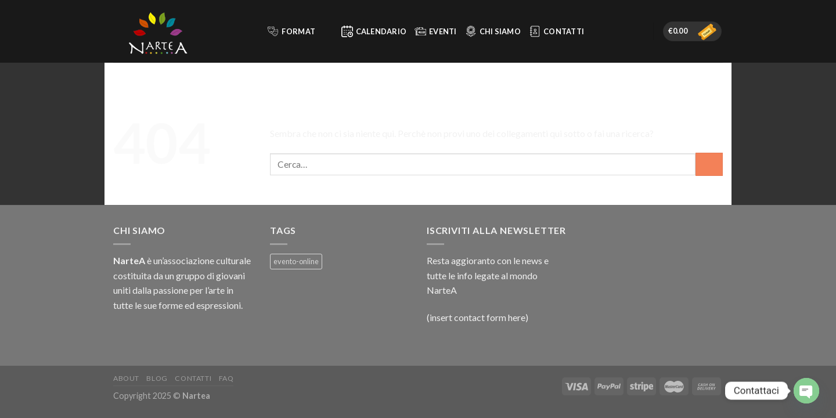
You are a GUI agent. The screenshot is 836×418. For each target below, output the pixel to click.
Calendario (374, 31)
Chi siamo (493, 31)
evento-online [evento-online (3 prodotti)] (296, 261)
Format (298, 31)
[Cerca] (253, 31)
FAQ (226, 378)
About (126, 378)
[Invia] (709, 164)
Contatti (556, 31)
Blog (156, 378)
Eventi (436, 31)
